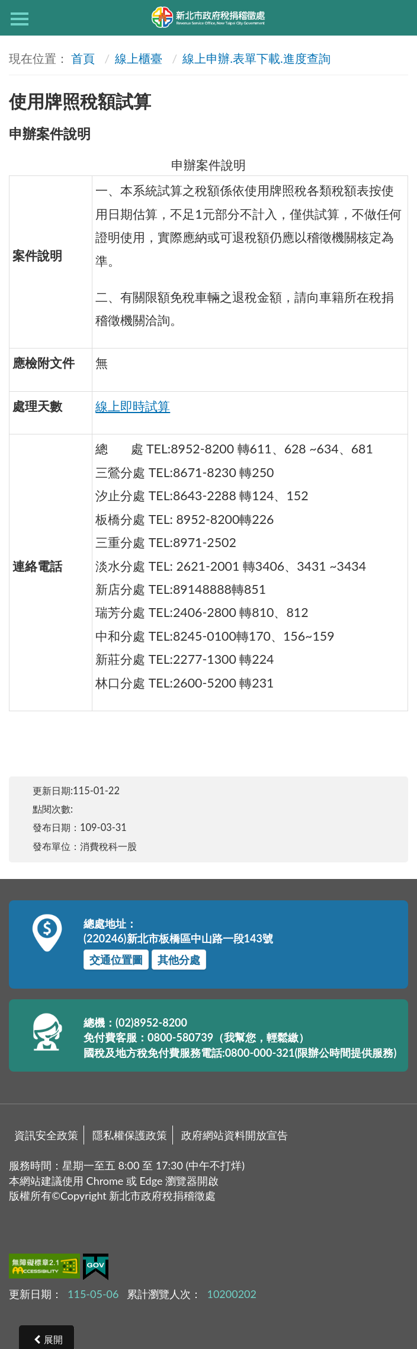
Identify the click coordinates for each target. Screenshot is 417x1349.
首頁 (83, 58)
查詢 (397, 18)
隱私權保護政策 (129, 1135)
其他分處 (179, 959)
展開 (53, 1339)
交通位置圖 (116, 959)
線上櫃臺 (138, 58)
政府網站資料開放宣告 (234, 1135)
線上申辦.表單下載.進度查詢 (256, 58)
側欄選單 (19, 18)
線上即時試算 (132, 406)
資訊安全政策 (46, 1135)
